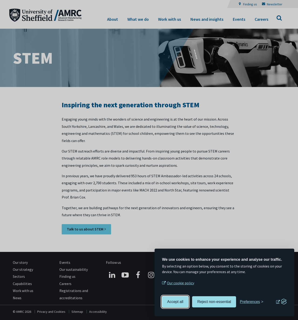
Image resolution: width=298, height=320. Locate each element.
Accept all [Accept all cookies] (175, 302)
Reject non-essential (214, 302)
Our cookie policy (180, 283)
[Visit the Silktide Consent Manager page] (281, 301)
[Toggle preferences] (251, 302)
